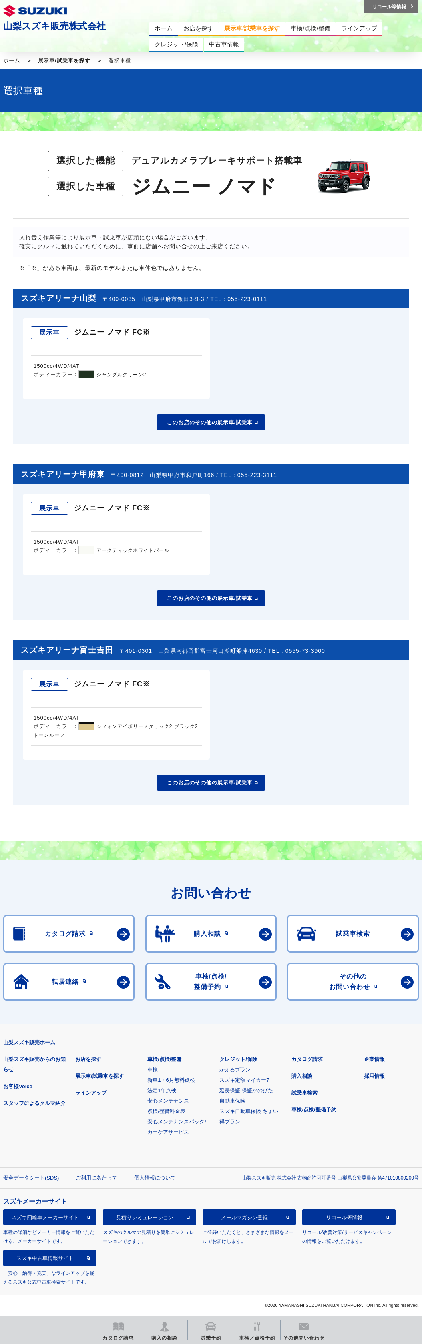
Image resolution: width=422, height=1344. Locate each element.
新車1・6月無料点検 (171, 1080)
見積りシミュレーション (144, 1217)
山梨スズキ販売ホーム (29, 1042)
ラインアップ (91, 1093)
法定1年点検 (161, 1090)
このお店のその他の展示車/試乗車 (210, 422)
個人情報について (155, 1178)
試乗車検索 (304, 1093)
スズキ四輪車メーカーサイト (45, 1217)
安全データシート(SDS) (31, 1178)
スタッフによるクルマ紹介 (34, 1103)
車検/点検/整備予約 (313, 1110)
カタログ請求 (307, 1059)
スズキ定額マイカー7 (244, 1080)
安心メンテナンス (168, 1101)
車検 (152, 1070)
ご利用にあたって (96, 1178)
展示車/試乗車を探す (64, 61)
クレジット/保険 (238, 1059)
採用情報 (374, 1076)
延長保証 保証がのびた (246, 1090)
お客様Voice (17, 1086)
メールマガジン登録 (244, 1217)
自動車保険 (232, 1101)
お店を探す (88, 1059)
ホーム (11, 61)
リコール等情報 (344, 1217)
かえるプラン (235, 1070)
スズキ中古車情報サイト (45, 1258)
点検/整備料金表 (166, 1111)
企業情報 (374, 1059)
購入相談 (301, 1076)
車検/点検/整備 (164, 1059)
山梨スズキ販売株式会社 (54, 26)
